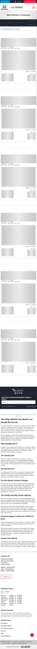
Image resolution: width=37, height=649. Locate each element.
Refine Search (31, 20)
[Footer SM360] (26, 647)
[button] (5, 1)
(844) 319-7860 (11, 567)
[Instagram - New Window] (7, 582)
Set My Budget (31, 24)
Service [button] (7, 591)
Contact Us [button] (6, 576)
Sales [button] (2, 591)
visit (25, 509)
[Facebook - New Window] (3, 582)
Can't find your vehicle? (30, 406)
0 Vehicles (17, 29)
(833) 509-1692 (9, 569)
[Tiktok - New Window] (10, 582)
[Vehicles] (18, 402)
